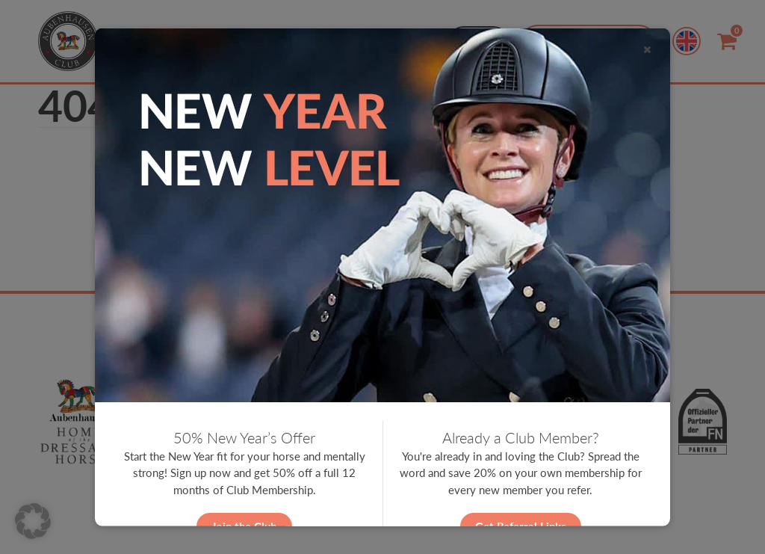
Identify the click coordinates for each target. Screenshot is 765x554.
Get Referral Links (520, 525)
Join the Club (244, 525)
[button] (33, 521)
